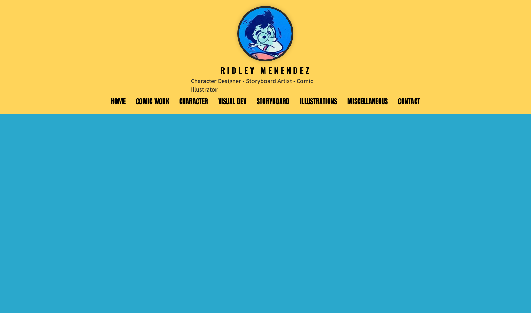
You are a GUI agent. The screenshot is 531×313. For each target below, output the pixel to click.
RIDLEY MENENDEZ (265, 70)
